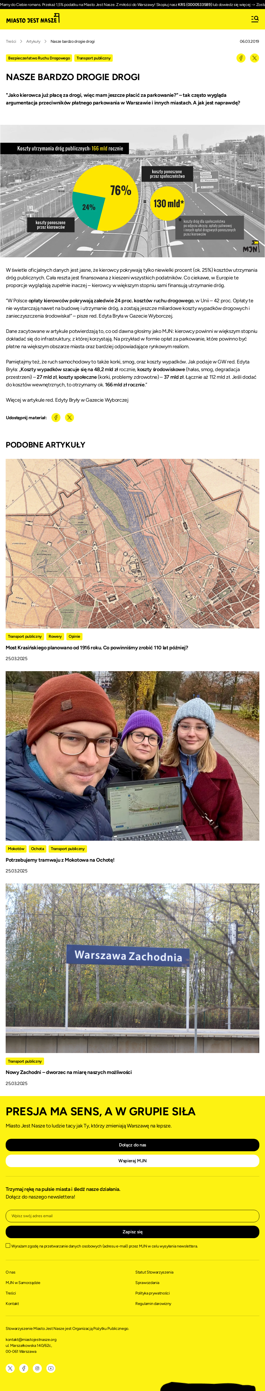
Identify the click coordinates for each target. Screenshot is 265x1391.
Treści (11, 41)
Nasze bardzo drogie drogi (73, 41)
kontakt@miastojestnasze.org (31, 1339)
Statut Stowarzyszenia (154, 1272)
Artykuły (33, 41)
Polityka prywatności (152, 1293)
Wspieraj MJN (132, 1160)
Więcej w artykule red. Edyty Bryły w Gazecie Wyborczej (67, 400)
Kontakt (12, 1303)
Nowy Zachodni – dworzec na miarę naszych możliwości (69, 1072)
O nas (10, 1272)
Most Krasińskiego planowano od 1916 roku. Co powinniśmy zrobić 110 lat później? (97, 648)
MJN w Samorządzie (23, 1282)
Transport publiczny (93, 58)
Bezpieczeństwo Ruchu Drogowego (39, 58)
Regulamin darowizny (153, 1303)
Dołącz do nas (132, 1145)
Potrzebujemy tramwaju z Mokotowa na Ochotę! (60, 860)
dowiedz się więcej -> (237, 4)
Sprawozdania (147, 1282)
